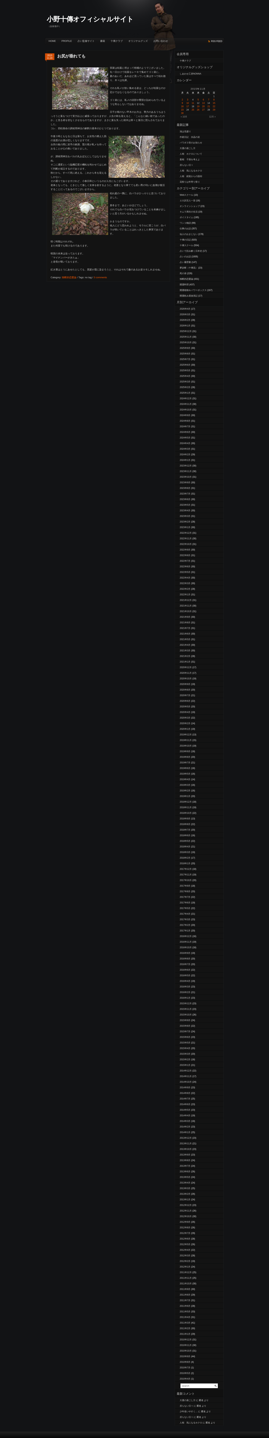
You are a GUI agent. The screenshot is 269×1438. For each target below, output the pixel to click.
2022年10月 (186, 544)
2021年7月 (185, 628)
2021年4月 (185, 645)
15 (214, 103)
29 (214, 109)
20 (203, 106)
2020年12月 (186, 667)
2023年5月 (185, 505)
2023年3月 (185, 516)
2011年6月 (185, 1306)
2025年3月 (185, 381)
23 (182, 109)
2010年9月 (185, 1356)
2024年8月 (185, 421)
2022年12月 (186, 533)
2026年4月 (185, 309)
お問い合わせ (160, 41)
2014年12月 (186, 1070)
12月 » (212, 116)
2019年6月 (185, 768)
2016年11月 (186, 942)
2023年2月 (185, 521)
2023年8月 (185, 488)
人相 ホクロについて (191, 154)
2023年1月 (185, 527)
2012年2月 (185, 1261)
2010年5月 (185, 1373)
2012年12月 (186, 1205)
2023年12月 (186, 465)
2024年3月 (185, 449)
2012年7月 (185, 1233)
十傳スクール (186, 245)
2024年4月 (185, 443)
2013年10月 (186, 1149)
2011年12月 (186, 1272)
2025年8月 (185, 353)
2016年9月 (185, 953)
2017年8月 (185, 891)
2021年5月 (185, 639)
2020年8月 (185, 689)
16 (182, 106)
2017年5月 (185, 908)
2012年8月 (185, 1227)
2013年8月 (185, 1160)
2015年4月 (185, 1048)
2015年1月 (185, 1065)
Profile (66, 41)
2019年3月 (185, 785)
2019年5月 (185, 773)
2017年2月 (185, 925)
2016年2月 (185, 992)
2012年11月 (186, 1210)
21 (208, 106)
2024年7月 (185, 426)
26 (198, 109)
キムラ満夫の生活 (189, 211)
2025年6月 (185, 365)
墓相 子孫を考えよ (190, 159)
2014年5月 (185, 1110)
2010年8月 (185, 1362)
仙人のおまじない (189, 234)
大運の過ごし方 (187, 148)
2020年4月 (185, 712)
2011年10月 (186, 1283)
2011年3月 (185, 1322)
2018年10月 (186, 813)
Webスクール (186, 195)
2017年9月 (185, 886)
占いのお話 (185, 256)
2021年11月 (186, 605)
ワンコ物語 (185, 223)
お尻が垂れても (71, 56)
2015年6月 (185, 1037)
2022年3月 (185, 583)
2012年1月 (185, 1266)
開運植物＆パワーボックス (193, 290)
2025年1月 (185, 393)
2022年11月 (186, 538)
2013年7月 (185, 1166)
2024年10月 (186, 409)
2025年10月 (186, 342)
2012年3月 (185, 1255)
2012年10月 (186, 1216)
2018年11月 (186, 807)
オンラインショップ (190, 206)
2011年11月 (186, 1278)
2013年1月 (185, 1199)
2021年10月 (186, 611)
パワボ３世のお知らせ (191, 142)
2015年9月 (185, 1020)
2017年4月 (185, 914)
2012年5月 (185, 1244)
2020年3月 (185, 717)
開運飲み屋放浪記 (189, 295)
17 (187, 106)
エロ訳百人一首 (187, 200)
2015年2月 (185, 1059)
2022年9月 (185, 549)
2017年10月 (186, 880)
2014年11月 (186, 1076)
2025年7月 (185, 359)
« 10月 (184, 116)
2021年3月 (185, 650)
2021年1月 (185, 661)
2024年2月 (185, 454)
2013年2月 (185, 1194)
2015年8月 (185, 1026)
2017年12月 (186, 869)
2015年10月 (186, 1014)
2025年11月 (186, 337)
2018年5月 (185, 841)
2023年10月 (186, 477)
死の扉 (183, 273)
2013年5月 (185, 1177)
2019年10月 (186, 745)
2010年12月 (186, 1339)
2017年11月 (186, 874)
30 (182, 113)
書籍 (102, 41)
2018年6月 (185, 835)
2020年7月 (185, 695)
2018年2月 (185, 858)
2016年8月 (185, 958)
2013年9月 (185, 1154)
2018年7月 (185, 830)
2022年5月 (185, 572)
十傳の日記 (185, 239)
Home (52, 41)
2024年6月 (185, 432)
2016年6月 (185, 970)
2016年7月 (185, 964)
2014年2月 (185, 1126)
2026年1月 (185, 325)
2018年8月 (185, 824)
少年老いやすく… (189, 1411)
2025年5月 (185, 370)
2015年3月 (185, 1054)
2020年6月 (185, 701)
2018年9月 (185, 818)
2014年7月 (185, 1098)
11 (193, 103)
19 (198, 106)
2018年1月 (185, 863)
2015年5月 (185, 1042)
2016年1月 (185, 998)
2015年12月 (186, 1003)
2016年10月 (186, 947)
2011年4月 (185, 1317)
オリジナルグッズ (138, 41)
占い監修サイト (86, 41)
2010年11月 (186, 1345)
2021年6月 (185, 633)
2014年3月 (185, 1121)
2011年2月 (185, 1328)
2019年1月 (185, 796)
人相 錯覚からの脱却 (191, 176)
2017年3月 (185, 919)
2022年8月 (185, 555)
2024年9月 (185, 415)
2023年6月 (185, 499)
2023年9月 (185, 482)
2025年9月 (185, 348)
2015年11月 (186, 1009)
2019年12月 (186, 734)
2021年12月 (186, 600)
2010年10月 (186, 1350)
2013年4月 (185, 1182)
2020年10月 (186, 678)
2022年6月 (185, 566)
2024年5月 (185, 437)
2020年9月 (185, 684)
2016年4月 (185, 981)
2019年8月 (185, 757)
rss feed (216, 41)
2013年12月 (186, 1138)
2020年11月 (186, 673)
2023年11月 (186, 471)
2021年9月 (185, 617)
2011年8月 (185, 1294)
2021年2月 (185, 656)
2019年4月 (185, 779)
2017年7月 (185, 897)
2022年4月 (185, 577)
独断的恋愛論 (69, 277)
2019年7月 (185, 762)
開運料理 (184, 284)
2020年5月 (185, 706)
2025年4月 (185, 376)
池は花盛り (185, 131)
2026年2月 (185, 320)
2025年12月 (186, 331)
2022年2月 (185, 589)
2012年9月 (185, 1222)
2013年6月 (185, 1171)
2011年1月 (185, 1334)
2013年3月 (185, 1188)
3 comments (100, 277)
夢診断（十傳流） (189, 267)
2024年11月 (186, 404)
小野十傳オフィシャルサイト (90, 19)
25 (193, 109)
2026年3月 (185, 314)
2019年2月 (185, 790)
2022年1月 (185, 594)
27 (203, 109)
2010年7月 (185, 1367)
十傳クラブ (117, 41)
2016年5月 (185, 975)
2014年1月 (185, 1132)
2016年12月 (186, 936)
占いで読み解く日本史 (191, 251)
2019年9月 (185, 751)
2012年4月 (185, 1250)
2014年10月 (186, 1082)
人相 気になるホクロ (191, 170)
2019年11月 (186, 740)
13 (203, 103)
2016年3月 (185, 986)
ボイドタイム (186, 217)
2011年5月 (185, 1311)
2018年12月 (186, 802)
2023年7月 (185, 493)
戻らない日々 (186, 165)
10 (187, 103)
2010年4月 (185, 1378)
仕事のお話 (185, 228)
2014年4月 (185, 1115)
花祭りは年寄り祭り (190, 182)
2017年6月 (185, 902)
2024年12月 (186, 398)
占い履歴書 (185, 262)
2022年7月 (185, 561)
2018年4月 (185, 846)
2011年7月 (185, 1300)
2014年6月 (185, 1104)
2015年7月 (185, 1031)
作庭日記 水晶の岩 (190, 137)
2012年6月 (185, 1238)
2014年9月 (185, 1087)
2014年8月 (185, 1093)
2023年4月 (185, 510)
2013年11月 (186, 1143)
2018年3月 (185, 852)
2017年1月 (185, 930)
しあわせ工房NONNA (190, 73)
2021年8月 (185, 622)
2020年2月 (185, 723)
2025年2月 (185, 387)
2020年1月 (185, 729)
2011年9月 (185, 1289)
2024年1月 (185, 460)
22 (214, 106)
